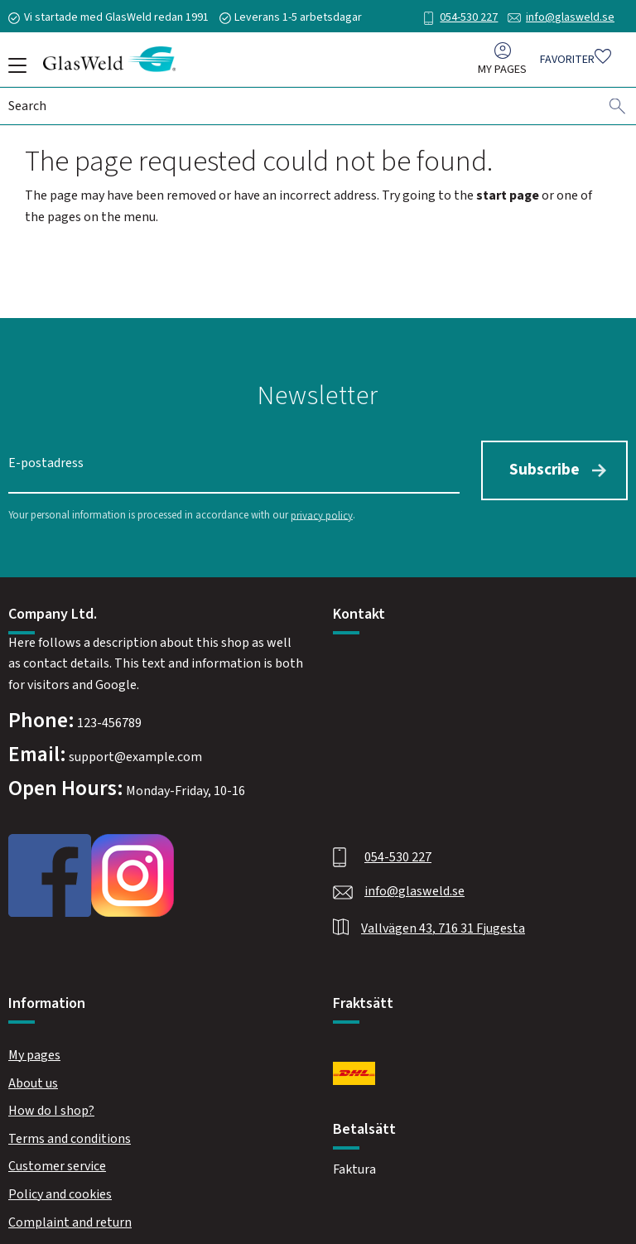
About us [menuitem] (33, 1077)
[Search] (618, 110)
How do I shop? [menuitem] (51, 1105)
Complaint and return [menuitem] (70, 1216)
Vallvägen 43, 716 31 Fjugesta (443, 923)
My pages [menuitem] (502, 73)
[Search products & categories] (304, 110)
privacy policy (322, 509)
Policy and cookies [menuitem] (60, 1188)
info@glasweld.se (570, 17)
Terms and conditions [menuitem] (69, 1133)
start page (507, 195)
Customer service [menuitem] (57, 1160)
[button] (14, 71)
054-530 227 (469, 17)
